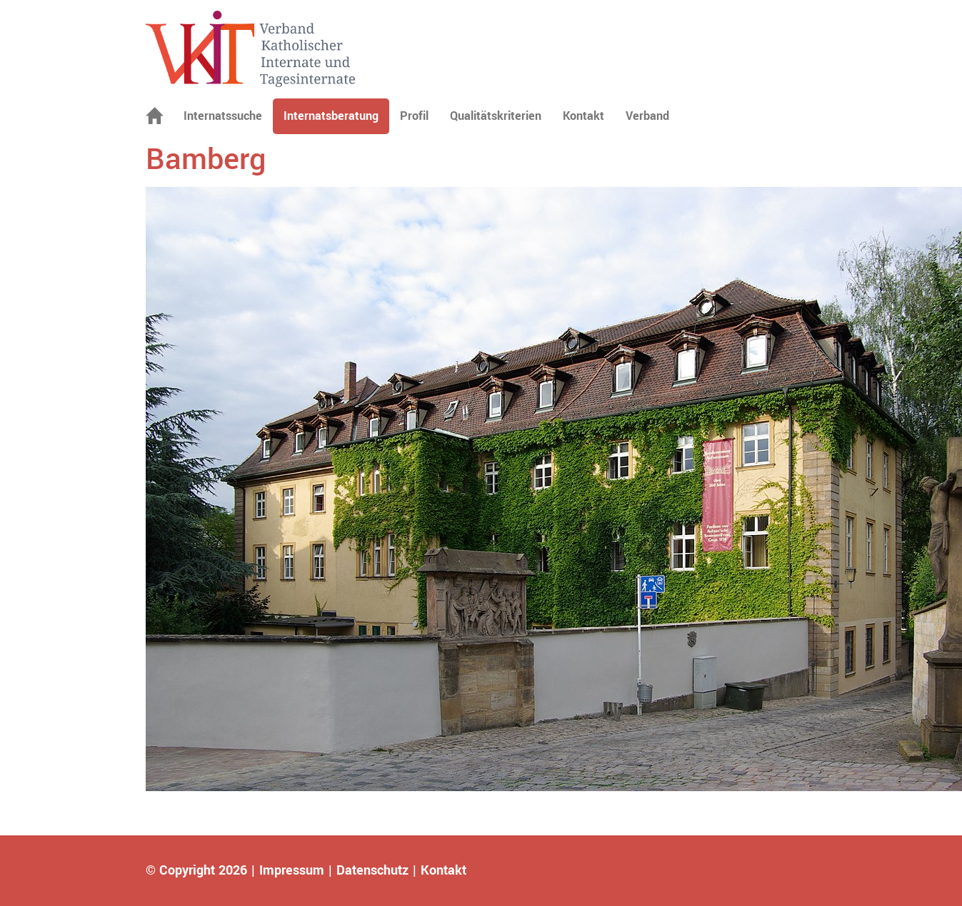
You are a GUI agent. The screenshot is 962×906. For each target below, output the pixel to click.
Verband (647, 116)
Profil (414, 116)
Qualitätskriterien (495, 116)
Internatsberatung (331, 116)
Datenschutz (372, 870)
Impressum (291, 870)
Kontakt (583, 116)
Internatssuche (223, 116)
